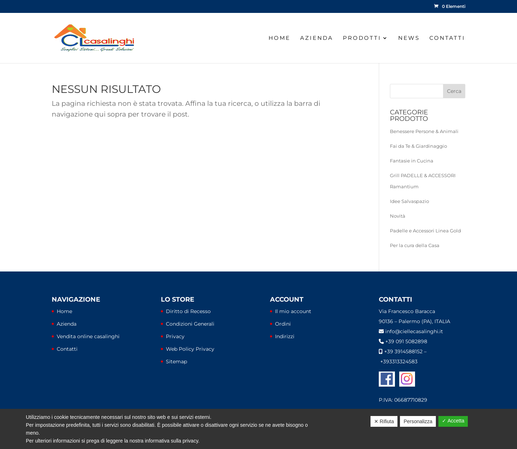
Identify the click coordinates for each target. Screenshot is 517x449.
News (409, 38)
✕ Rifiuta (384, 421)
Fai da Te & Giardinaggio (418, 146)
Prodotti (362, 38)
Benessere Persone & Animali (424, 131)
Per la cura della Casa (414, 245)
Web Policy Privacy (190, 349)
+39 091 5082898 (406, 341)
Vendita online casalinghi (88, 336)
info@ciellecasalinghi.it (414, 331)
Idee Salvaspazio (409, 201)
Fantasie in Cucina (411, 161)
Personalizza (418, 421)
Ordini (283, 324)
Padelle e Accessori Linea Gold (425, 230)
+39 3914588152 (403, 351)
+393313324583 (399, 361)
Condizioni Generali (190, 324)
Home (279, 38)
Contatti (447, 38)
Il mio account (293, 311)
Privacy (175, 336)
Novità (397, 216)
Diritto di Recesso (188, 311)
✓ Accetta (453, 421)
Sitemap (176, 361)
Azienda (316, 38)
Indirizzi (284, 336)
